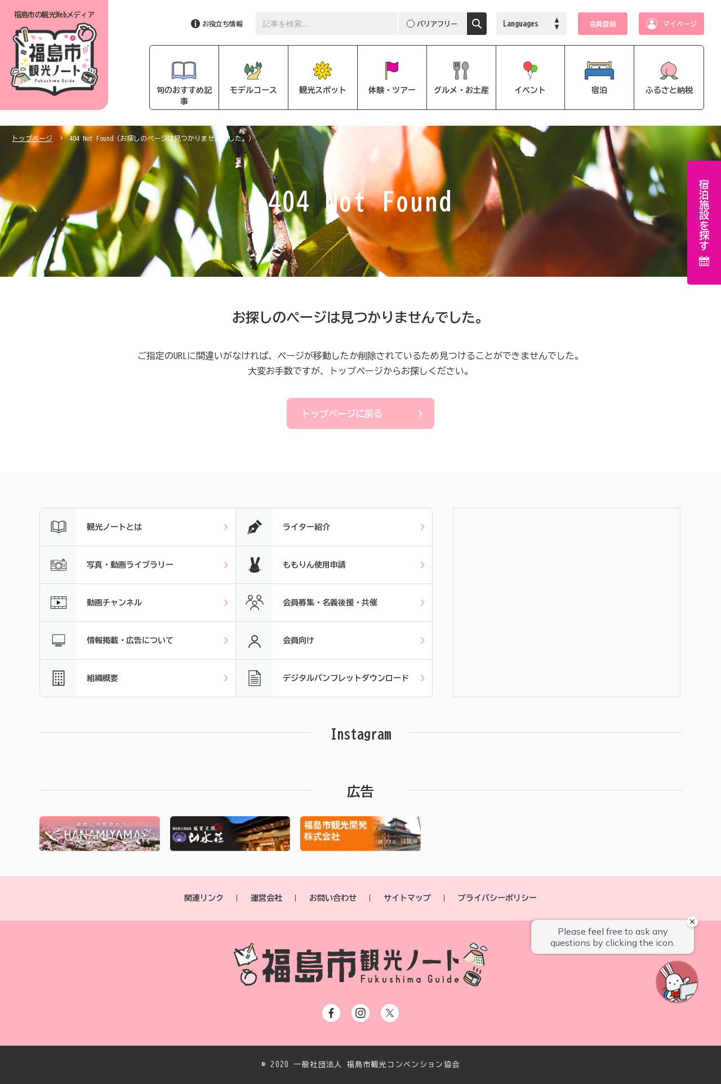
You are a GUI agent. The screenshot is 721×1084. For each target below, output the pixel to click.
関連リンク (204, 898)
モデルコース (253, 90)
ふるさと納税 (669, 90)
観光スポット (322, 90)
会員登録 (602, 23)
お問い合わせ (333, 898)
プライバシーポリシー (497, 898)
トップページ (32, 138)
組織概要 (79, 678)
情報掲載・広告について (106, 640)
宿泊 (599, 90)
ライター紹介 (283, 527)
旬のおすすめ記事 (184, 95)
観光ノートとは (91, 527)
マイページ (680, 23)
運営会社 (266, 898)
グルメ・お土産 (461, 90)
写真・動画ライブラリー (106, 564)
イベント (530, 90)
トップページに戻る (341, 413)
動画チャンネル (91, 602)
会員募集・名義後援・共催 (306, 602)
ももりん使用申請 (291, 564)
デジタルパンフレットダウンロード (322, 678)
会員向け (275, 640)
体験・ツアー (392, 90)
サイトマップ (407, 898)
